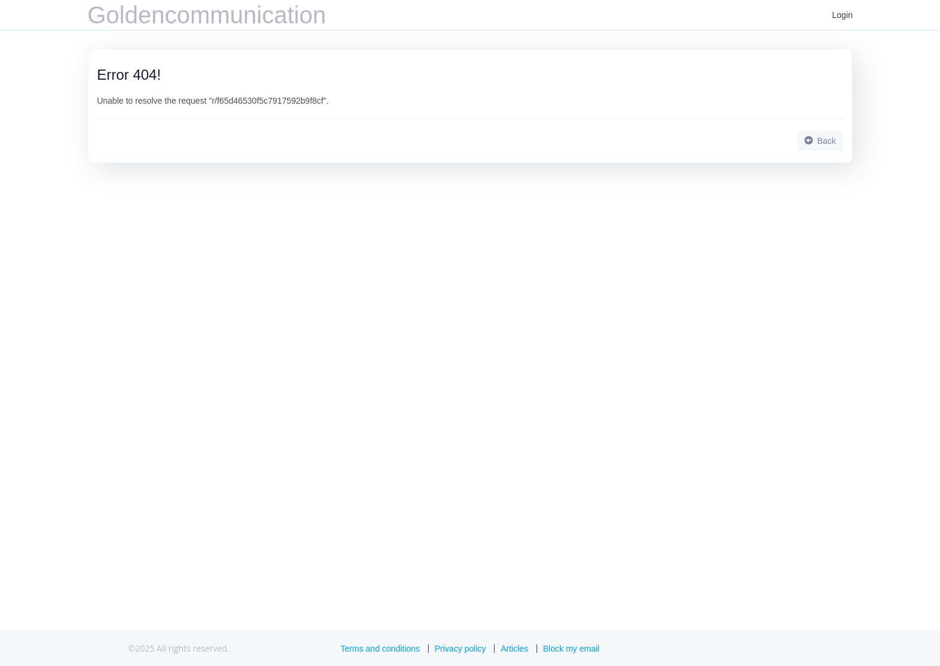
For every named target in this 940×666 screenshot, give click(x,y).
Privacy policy (460, 648)
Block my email (571, 648)
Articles (514, 648)
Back (820, 141)
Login (842, 15)
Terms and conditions (380, 648)
